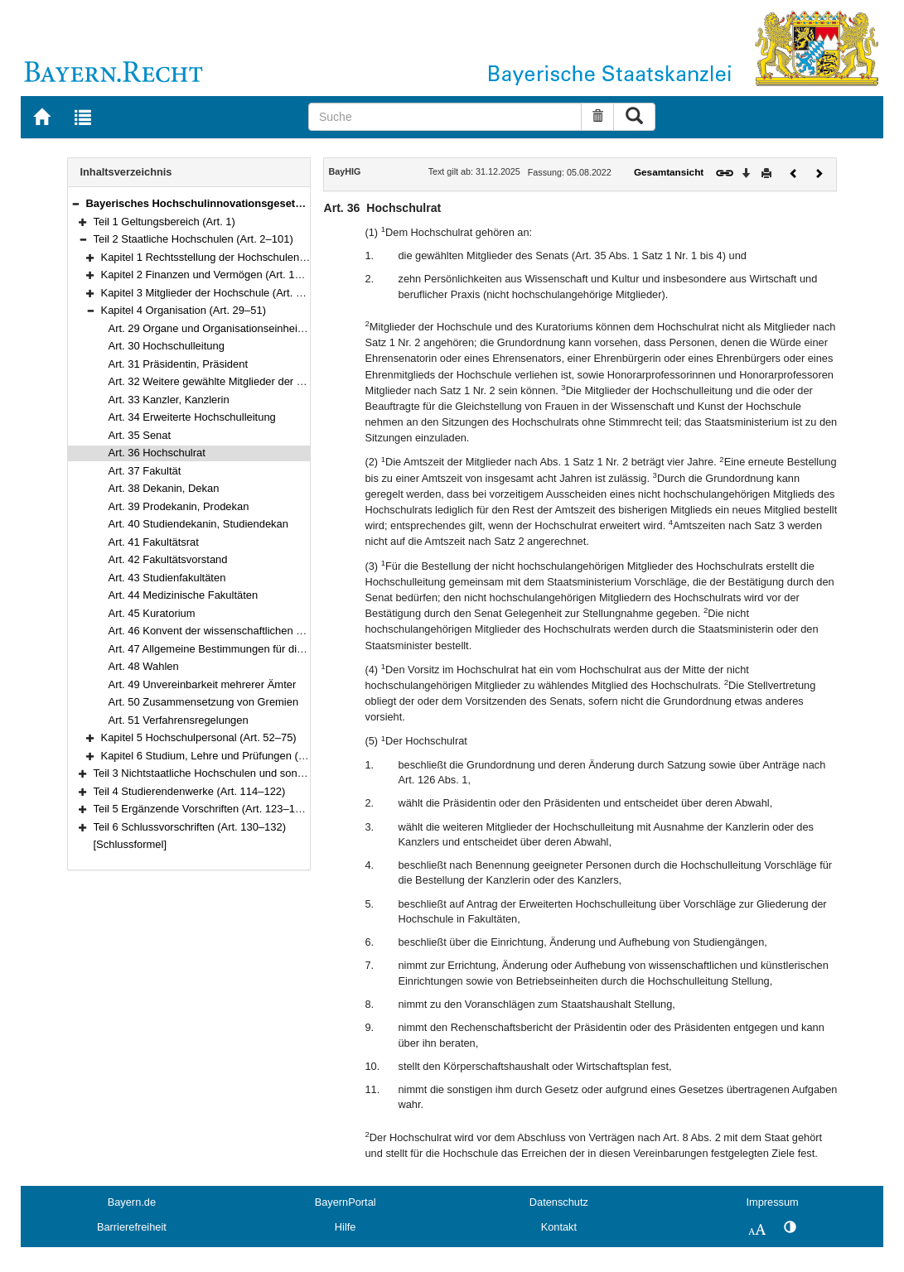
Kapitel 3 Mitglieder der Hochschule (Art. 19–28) (215, 293)
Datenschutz (558, 1202)
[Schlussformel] (130, 844)
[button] (75, 203)
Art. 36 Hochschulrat (157, 452)
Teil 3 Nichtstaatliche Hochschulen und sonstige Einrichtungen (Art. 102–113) (277, 773)
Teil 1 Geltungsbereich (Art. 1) (164, 221)
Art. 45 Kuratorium (152, 613)
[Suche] (445, 117)
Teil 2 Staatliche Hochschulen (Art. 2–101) (193, 239)
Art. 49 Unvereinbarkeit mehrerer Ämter (203, 684)
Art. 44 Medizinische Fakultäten (184, 595)
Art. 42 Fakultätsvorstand (168, 559)
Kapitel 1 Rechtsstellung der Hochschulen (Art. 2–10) (227, 257)
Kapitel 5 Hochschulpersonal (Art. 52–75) (199, 737)
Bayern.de (132, 1202)
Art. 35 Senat (140, 435)
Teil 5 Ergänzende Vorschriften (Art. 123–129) (202, 808)
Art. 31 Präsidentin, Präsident (178, 364)
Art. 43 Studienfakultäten (167, 577)
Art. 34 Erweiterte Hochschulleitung (192, 417)
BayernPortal (345, 1202)
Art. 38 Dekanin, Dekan (164, 488)
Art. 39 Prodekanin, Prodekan (179, 506)
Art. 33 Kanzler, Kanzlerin (169, 399)
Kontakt (559, 1227)
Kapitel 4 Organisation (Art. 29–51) (183, 310)
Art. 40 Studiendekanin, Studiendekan (198, 524)
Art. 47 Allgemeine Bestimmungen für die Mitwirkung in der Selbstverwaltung (290, 649)
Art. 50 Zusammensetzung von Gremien (204, 702)
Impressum (772, 1202)
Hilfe (345, 1227)
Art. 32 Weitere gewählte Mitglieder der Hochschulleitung (244, 381)
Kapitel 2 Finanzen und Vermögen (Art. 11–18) (211, 274)
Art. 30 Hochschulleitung (167, 346)
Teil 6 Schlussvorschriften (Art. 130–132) (190, 827)
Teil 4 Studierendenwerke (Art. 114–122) (190, 791)
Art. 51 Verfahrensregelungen (179, 720)
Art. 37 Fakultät (145, 471)
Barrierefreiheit (132, 1227)
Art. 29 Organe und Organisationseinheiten (210, 328)
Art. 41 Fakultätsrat (154, 542)
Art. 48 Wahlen (144, 666)
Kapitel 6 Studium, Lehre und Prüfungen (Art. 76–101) (229, 755)
